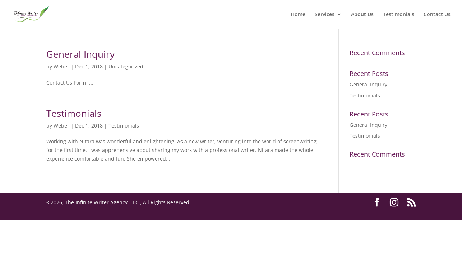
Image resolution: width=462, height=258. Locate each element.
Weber (61, 66)
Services (324, 15)
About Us (362, 15)
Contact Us (437, 15)
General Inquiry (80, 54)
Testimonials (398, 15)
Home (298, 15)
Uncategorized (125, 66)
